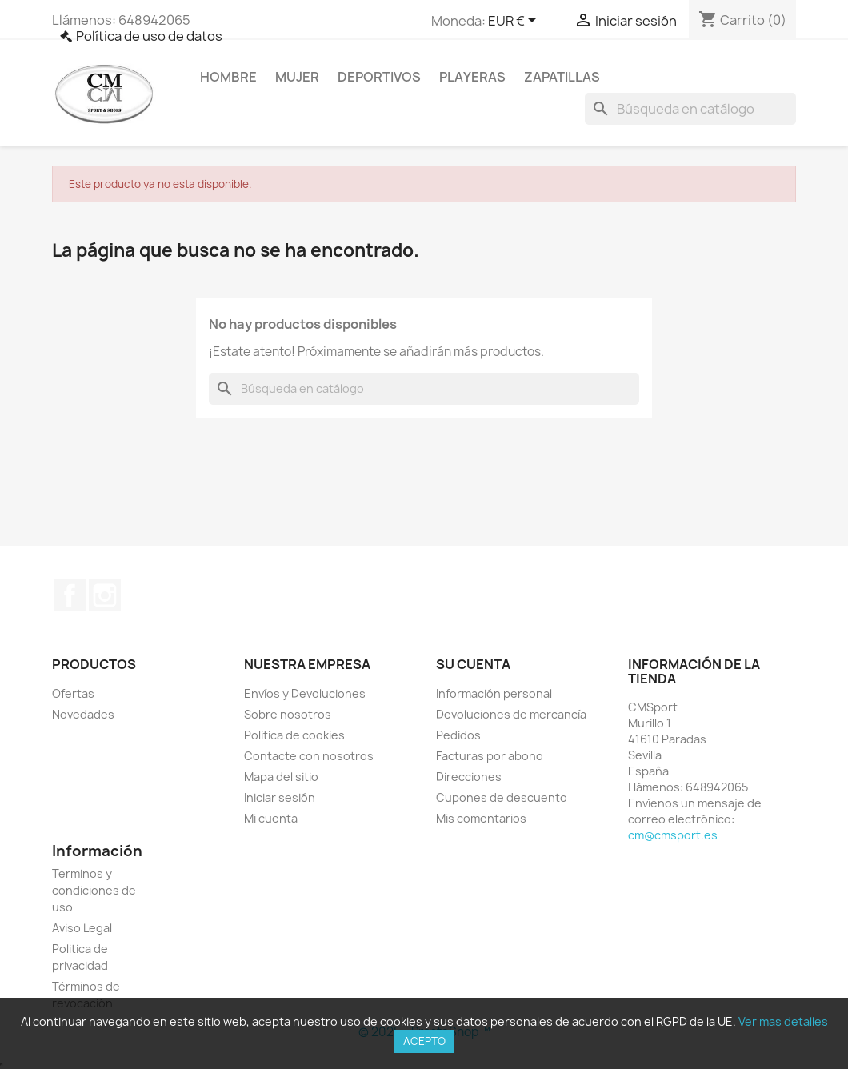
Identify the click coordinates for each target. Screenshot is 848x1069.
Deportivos (379, 77)
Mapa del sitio (281, 776)
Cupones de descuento (501, 797)
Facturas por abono (489, 755)
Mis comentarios (481, 818)
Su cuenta (473, 664)
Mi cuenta (271, 818)
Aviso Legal (82, 927)
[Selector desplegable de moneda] (515, 21)
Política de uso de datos (149, 36)
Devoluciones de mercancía (511, 714)
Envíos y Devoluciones (305, 693)
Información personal (494, 693)
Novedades (83, 714)
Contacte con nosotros (309, 755)
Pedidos (458, 735)
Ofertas (73, 693)
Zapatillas (562, 77)
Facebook (70, 595)
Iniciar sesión (279, 797)
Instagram (105, 595)
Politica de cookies (294, 735)
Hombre (228, 77)
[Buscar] (690, 109)
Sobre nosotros (287, 714)
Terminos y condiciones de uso (94, 890)
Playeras (472, 77)
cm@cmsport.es (673, 835)
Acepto (424, 1041)
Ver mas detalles (783, 1021)
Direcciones (469, 776)
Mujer (297, 77)
